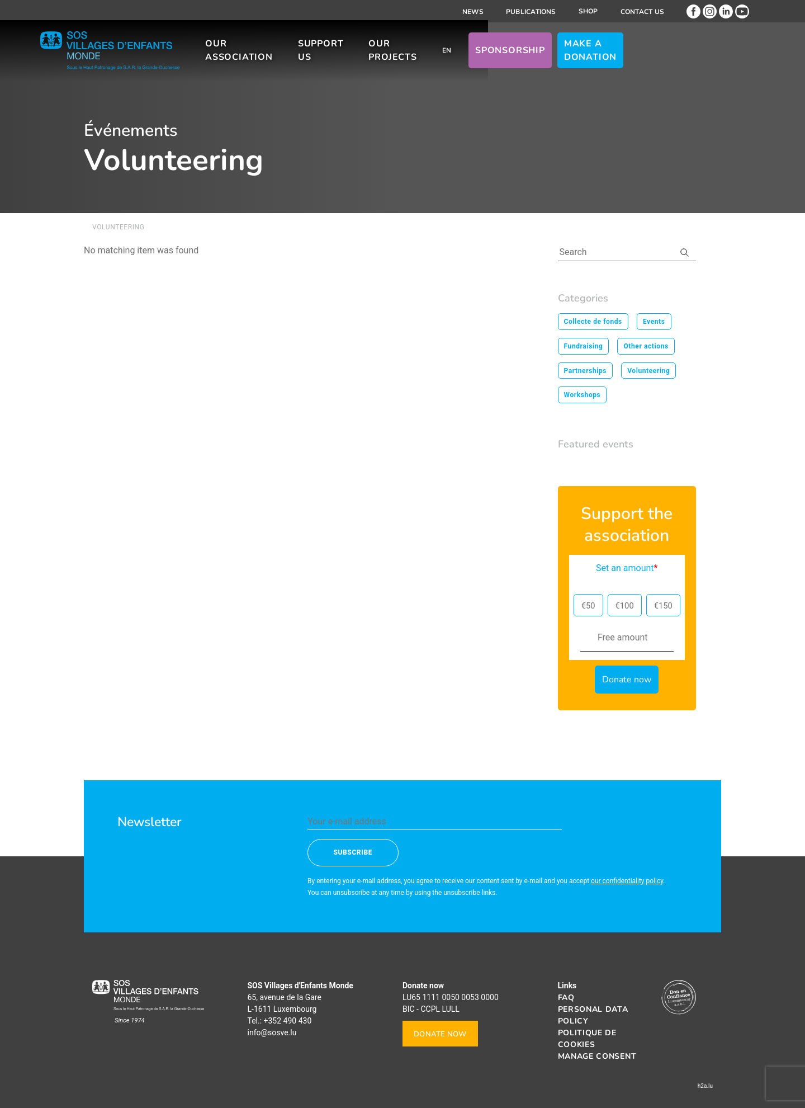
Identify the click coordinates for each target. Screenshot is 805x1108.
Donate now (440, 1034)
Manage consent (597, 1056)
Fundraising (583, 346)
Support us (367, 55)
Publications (531, 11)
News (473, 11)
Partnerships (585, 371)
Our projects (447, 55)
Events (654, 322)
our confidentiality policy (627, 881)
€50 (588, 606)
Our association (272, 55)
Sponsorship (580, 55)
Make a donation (659, 55)
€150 (663, 606)
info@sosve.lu (272, 1032)
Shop (588, 11)
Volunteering (648, 371)
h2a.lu (705, 1086)
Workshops (582, 395)
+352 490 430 (288, 1020)
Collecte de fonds (593, 322)
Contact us (642, 11)
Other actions (645, 346)
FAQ (566, 997)
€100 (624, 606)
